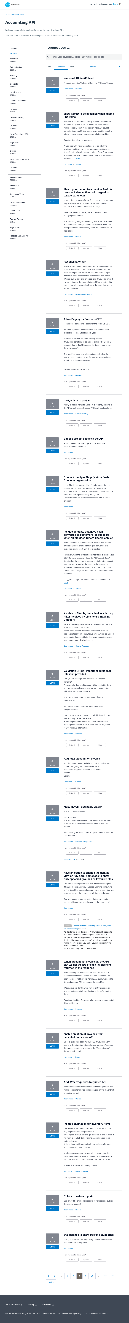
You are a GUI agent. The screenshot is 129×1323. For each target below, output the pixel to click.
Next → (51, 1282)
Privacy (33, 1305)
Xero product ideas (17, 35)
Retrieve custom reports (78, 1196)
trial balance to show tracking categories (89, 1234)
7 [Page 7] (73, 1276)
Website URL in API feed (79, 78)
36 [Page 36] (105, 1276)
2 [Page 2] (54, 1276)
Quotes (13, 151)
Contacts (14, 84)
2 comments (68, 294)
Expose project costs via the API (84, 438)
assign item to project (77, 400)
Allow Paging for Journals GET (83, 319)
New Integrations (17, 202)
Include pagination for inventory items (87, 1123)
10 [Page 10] (92, 1276)
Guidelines (48, 1305)
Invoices (13, 109)
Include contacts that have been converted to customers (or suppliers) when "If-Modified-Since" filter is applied (88, 534)
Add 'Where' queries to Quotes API (85, 1082)
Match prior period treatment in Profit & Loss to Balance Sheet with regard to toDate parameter (88, 192)
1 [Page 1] (48, 1276)
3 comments (68, 375)
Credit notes (15, 92)
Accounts (14, 59)
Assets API (15, 185)
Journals (13, 126)
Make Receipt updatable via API (83, 806)
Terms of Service (14, 1305)
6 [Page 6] (67, 1276)
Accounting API (16, 177)
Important (87, 100)
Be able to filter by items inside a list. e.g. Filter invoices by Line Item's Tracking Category (89, 616)
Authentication (16, 67)
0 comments (68, 237)
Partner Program (17, 219)
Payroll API (15, 227)
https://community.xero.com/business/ (80, 948)
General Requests (18, 100)
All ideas (13, 53)
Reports (13, 167)
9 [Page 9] (85, 1276)
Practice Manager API (19, 236)
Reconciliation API (75, 261)
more (78, 158)
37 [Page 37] (112, 1276)
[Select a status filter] (105, 66)
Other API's (15, 211)
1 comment (68, 164)
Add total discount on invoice (82, 758)
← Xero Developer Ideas (14, 14)
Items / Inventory (17, 117)
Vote (52, 90)
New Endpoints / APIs (19, 134)
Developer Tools (17, 194)
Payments (14, 142)
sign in (115, 4)
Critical (102, 100)
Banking (13, 75)
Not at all (73, 100)
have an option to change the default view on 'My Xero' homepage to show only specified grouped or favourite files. (89, 875)
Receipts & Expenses (19, 159)
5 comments (68, 89)
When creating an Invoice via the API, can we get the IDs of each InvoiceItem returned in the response (87, 964)
